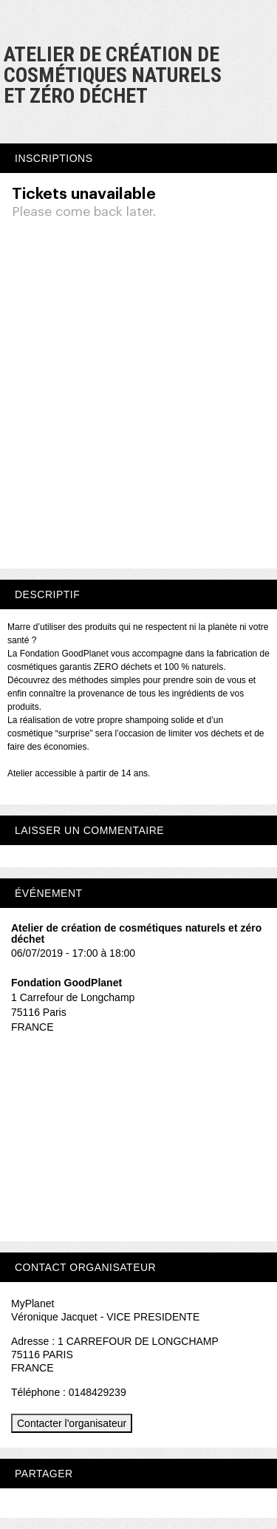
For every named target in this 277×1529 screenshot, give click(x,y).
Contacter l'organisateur (71, 1423)
